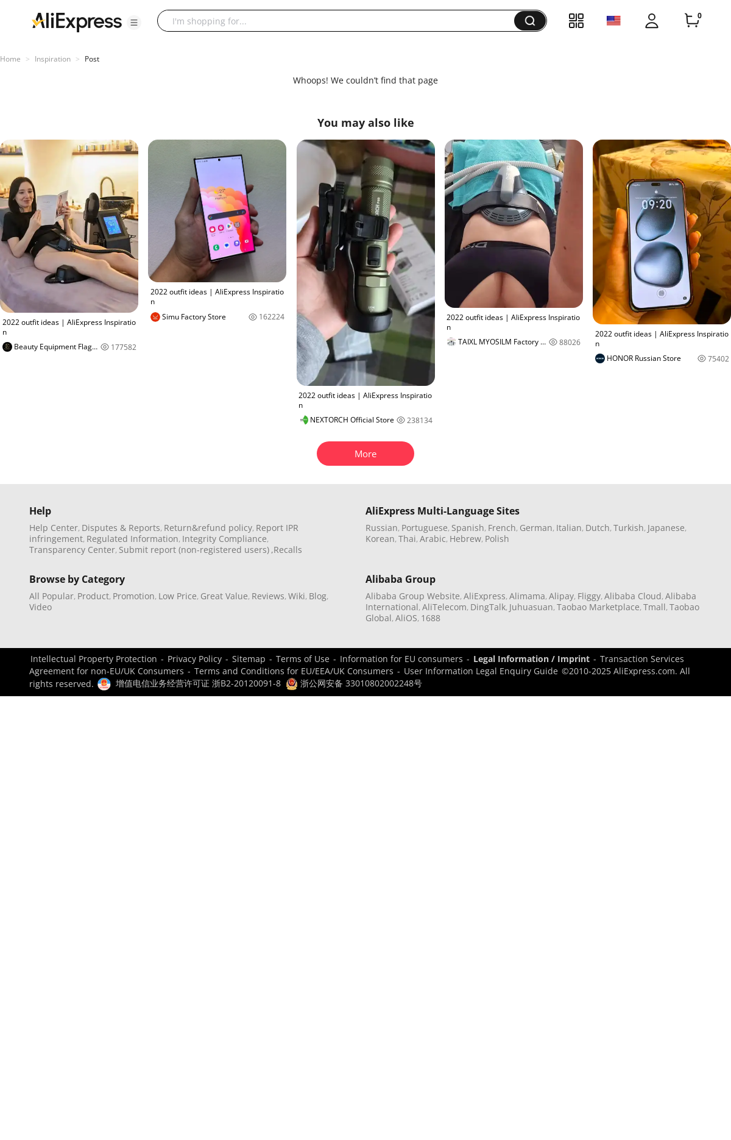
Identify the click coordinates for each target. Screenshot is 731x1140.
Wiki (296, 596)
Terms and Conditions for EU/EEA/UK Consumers (294, 671)
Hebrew (465, 538)
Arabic (433, 538)
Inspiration (53, 59)
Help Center (53, 527)
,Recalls (286, 549)
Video (40, 607)
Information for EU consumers (401, 658)
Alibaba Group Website (413, 596)
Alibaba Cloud (633, 596)
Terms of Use (303, 658)
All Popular (51, 596)
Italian (569, 527)
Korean (380, 538)
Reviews (268, 596)
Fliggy (589, 596)
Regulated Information (132, 538)
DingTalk (488, 607)
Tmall (654, 607)
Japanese (666, 527)
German (536, 527)
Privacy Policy (195, 658)
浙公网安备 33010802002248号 (354, 683)
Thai (407, 538)
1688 (430, 618)
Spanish (467, 527)
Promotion (134, 596)
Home (10, 59)
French (502, 527)
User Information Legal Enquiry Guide (481, 671)
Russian (382, 527)
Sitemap (249, 658)
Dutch (597, 527)
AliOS (406, 618)
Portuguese (424, 527)
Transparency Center (72, 549)
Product (93, 596)
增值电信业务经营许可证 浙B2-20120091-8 (198, 683)
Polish (497, 538)
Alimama (527, 596)
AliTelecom (444, 607)
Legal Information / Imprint (531, 658)
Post (92, 59)
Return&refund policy (208, 527)
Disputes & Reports (121, 527)
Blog (318, 596)
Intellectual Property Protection (93, 658)
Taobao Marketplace (598, 607)
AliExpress (485, 596)
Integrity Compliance (224, 538)
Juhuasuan (531, 607)
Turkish (628, 527)
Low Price (177, 596)
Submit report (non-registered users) (194, 549)
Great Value (224, 596)
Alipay (561, 596)
